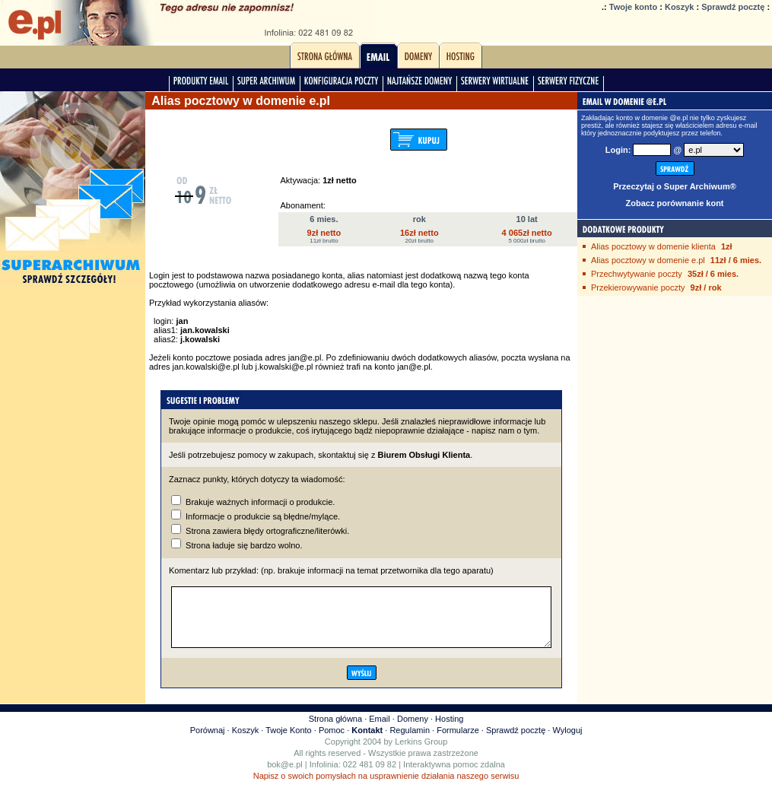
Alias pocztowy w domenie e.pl (648, 260)
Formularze (458, 741)
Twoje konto (633, 6)
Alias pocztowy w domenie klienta (653, 246)
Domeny (412, 730)
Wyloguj (567, 741)
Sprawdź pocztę (732, 6)
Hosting (449, 730)
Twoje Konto (288, 741)
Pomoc (332, 741)
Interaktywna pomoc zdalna (454, 775)
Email (379, 730)
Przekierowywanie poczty (638, 287)
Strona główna (335, 730)
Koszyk (679, 6)
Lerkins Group (421, 752)
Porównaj (207, 741)
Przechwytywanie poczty (636, 273)
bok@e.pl (285, 775)
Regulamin (409, 741)
